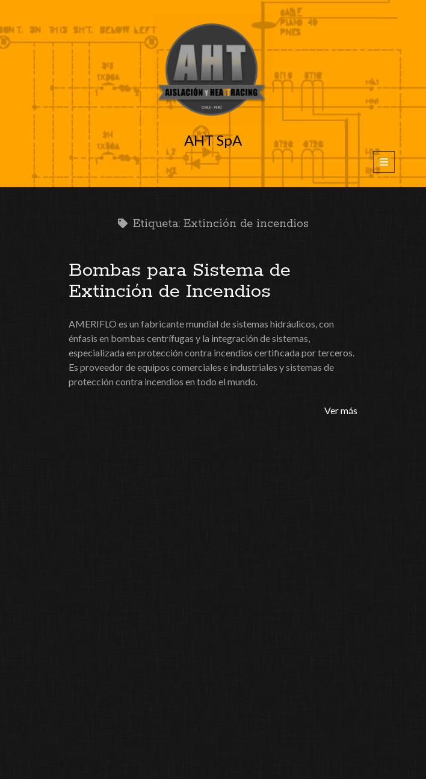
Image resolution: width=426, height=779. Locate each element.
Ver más (340, 410)
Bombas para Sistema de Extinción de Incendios (180, 280)
